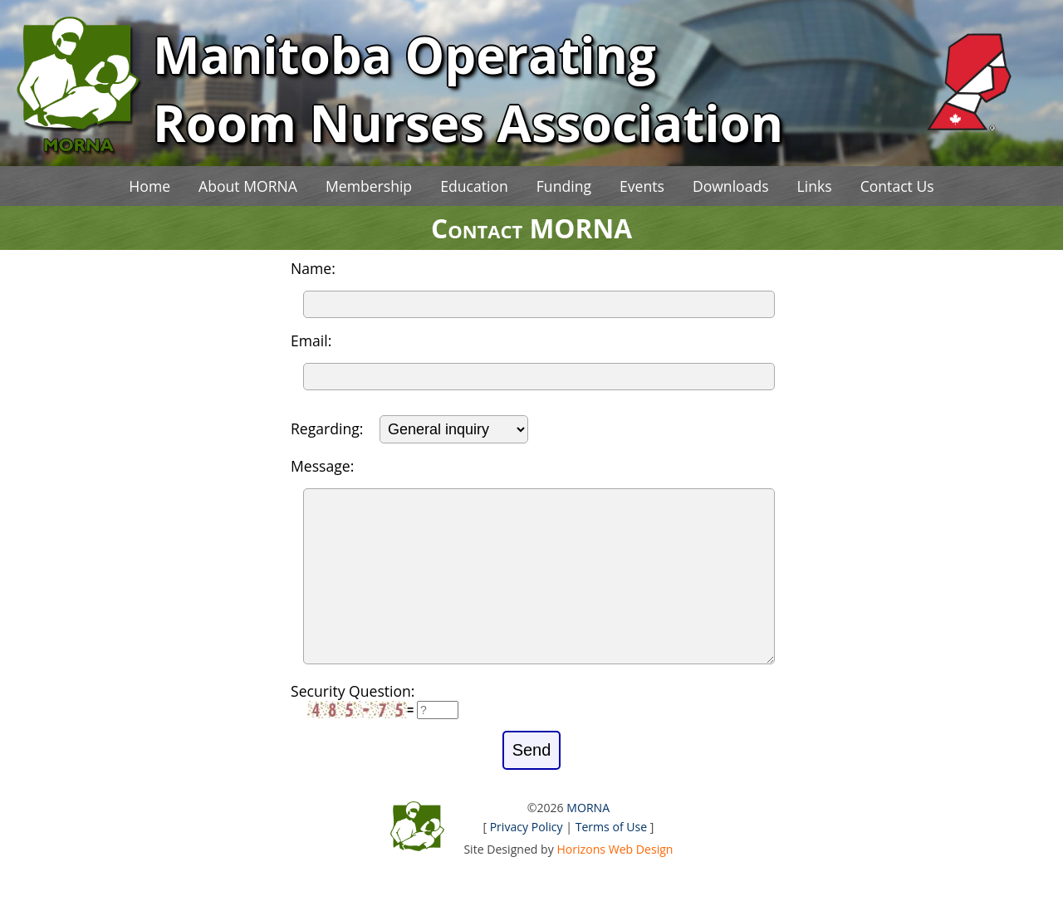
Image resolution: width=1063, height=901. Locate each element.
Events (642, 186)
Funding (563, 186)
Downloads (731, 186)
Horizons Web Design (614, 882)
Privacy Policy (526, 860)
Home (149, 186)
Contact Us (897, 186)
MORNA (588, 841)
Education (474, 186)
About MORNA (247, 186)
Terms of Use (612, 860)
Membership (369, 186)
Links (814, 186)
